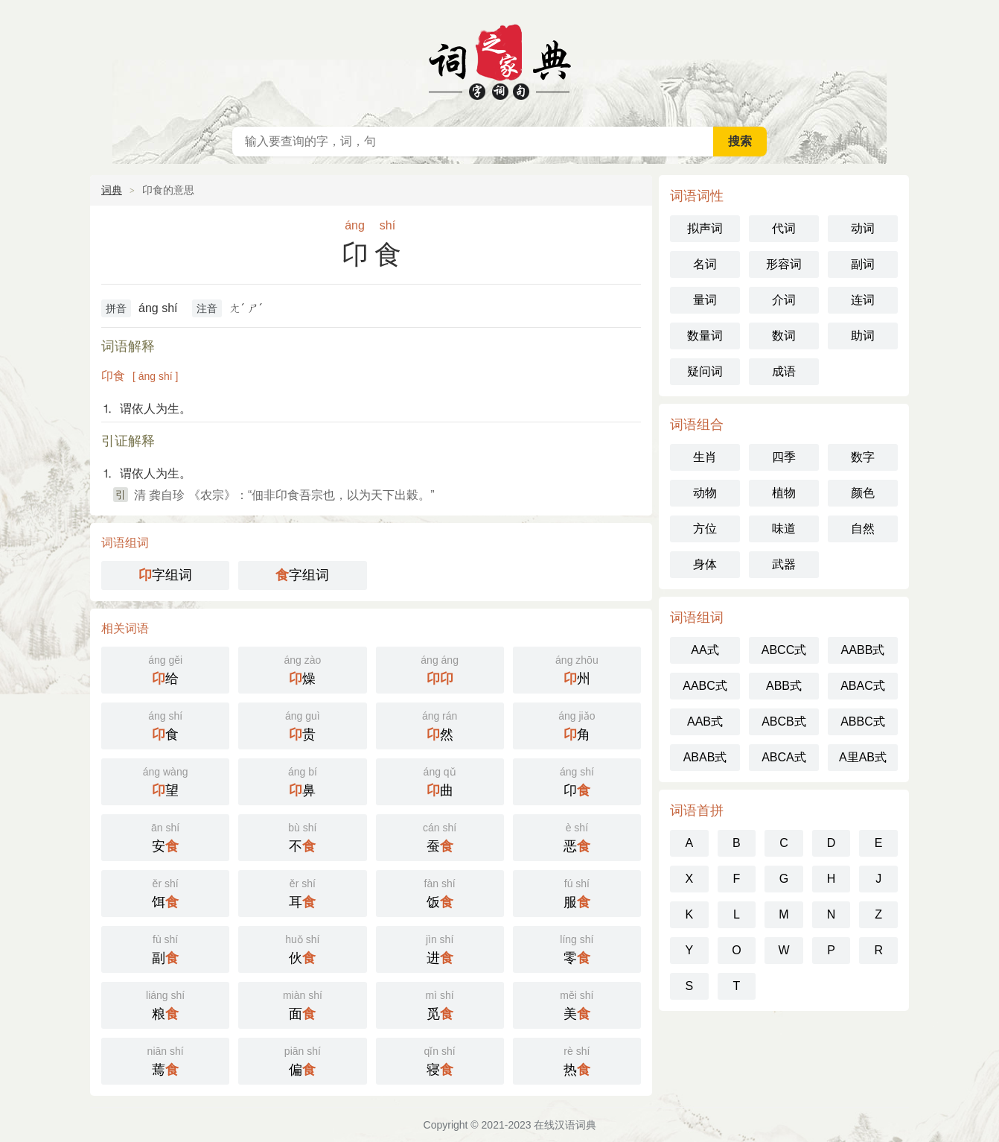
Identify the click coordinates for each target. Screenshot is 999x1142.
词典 (111, 190)
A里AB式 (863, 757)
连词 (863, 300)
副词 (863, 264)
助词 (863, 335)
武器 (784, 564)
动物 (705, 492)
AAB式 (705, 721)
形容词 (784, 264)
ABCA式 (784, 757)
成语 (784, 371)
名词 (705, 264)
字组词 (165, 575)
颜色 (863, 492)
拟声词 (705, 228)
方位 (705, 528)
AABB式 (863, 650)
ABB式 (784, 685)
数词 (784, 335)
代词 (784, 228)
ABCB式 (784, 721)
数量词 (705, 335)
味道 (784, 528)
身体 (705, 564)
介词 (784, 300)
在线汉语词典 (499, 59)
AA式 (704, 650)
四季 (784, 457)
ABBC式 (862, 721)
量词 (705, 300)
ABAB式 (705, 757)
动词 (863, 228)
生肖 (705, 457)
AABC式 (705, 685)
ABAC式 (862, 685)
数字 (863, 457)
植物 (784, 492)
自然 (863, 528)
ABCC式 (784, 650)
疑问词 (705, 371)
